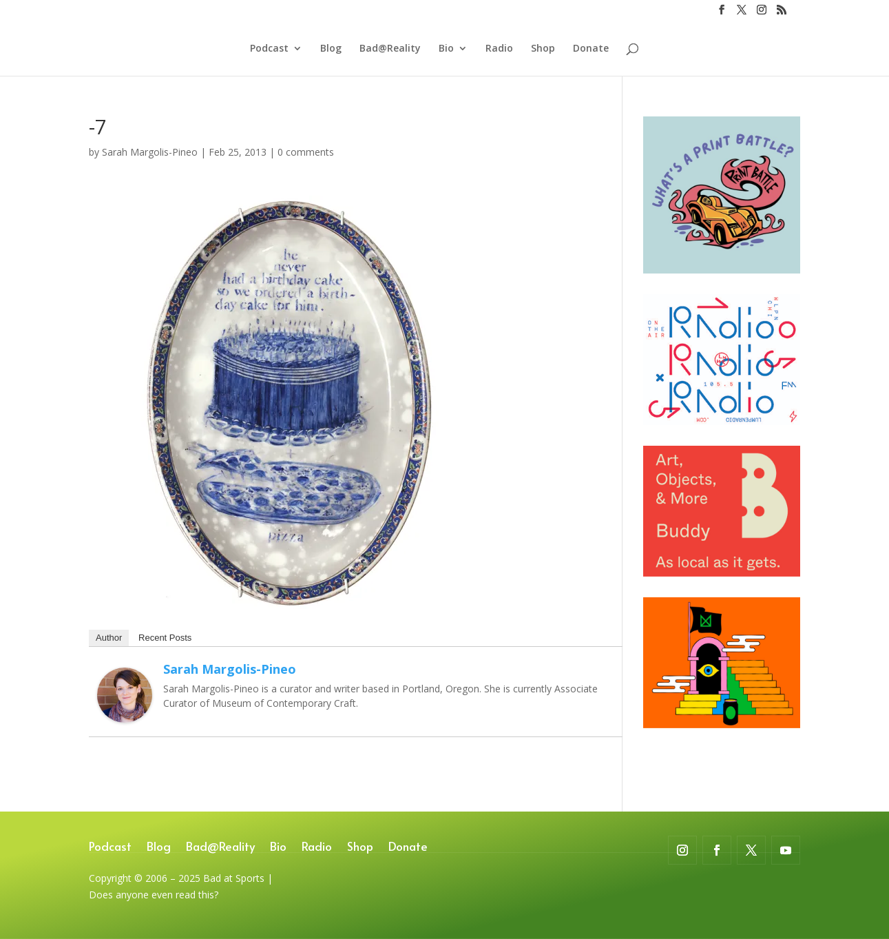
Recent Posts (164, 637)
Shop (543, 48)
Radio (499, 48)
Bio (446, 48)
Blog (331, 48)
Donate (591, 48)
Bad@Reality (390, 48)
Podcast (269, 48)
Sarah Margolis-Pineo (150, 151)
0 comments (306, 151)
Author (109, 637)
